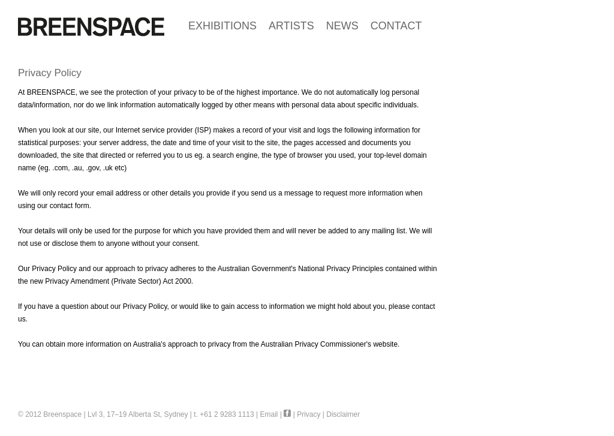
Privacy (308, 414)
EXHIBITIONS (222, 26)
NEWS (342, 26)
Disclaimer (343, 414)
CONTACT (396, 26)
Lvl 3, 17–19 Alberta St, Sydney (138, 414)
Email (269, 414)
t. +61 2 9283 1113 (224, 414)
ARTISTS (291, 26)
